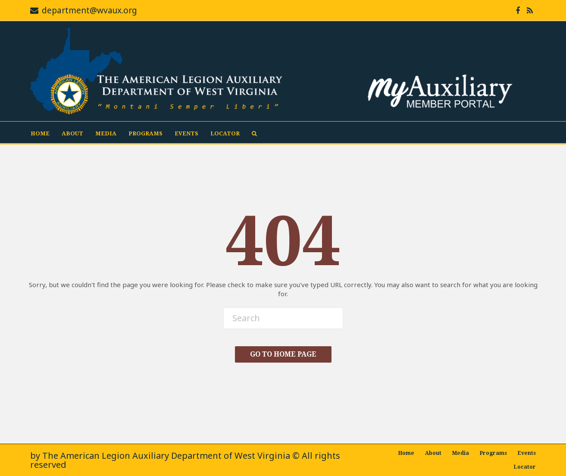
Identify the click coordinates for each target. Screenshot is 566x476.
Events (186, 133)
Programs (145, 133)
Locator (225, 133)
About (72, 133)
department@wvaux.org (89, 10)
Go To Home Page (283, 354)
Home (40, 133)
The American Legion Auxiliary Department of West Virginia (166, 455)
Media (105, 133)
